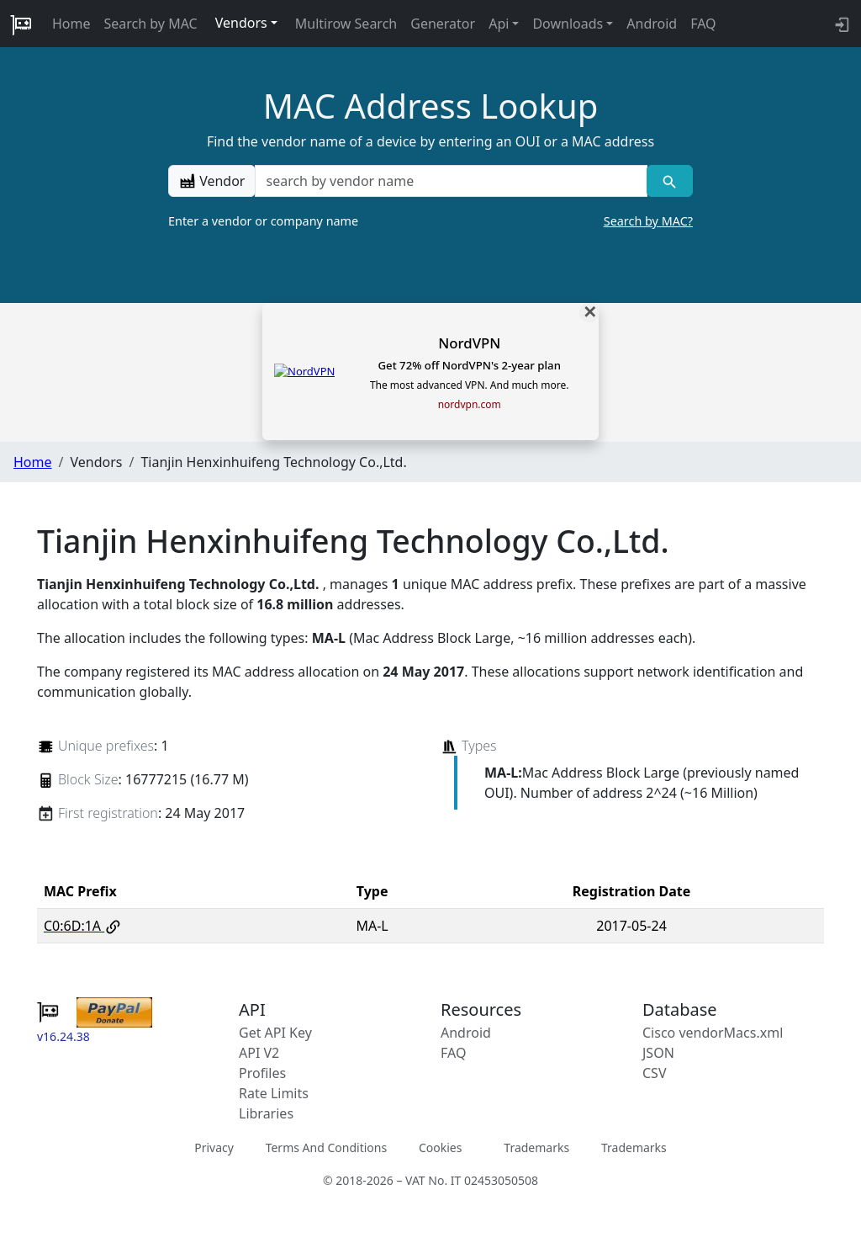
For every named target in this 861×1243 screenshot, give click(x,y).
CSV (654, 1073)
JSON (658, 1053)
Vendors (241, 22)
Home (71, 23)
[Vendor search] (670, 181)
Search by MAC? (648, 221)
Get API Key (275, 1032)
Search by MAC (151, 23)
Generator (442, 23)
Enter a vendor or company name (430, 221)
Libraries (266, 1113)
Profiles (262, 1073)
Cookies (440, 1147)
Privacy (214, 1147)
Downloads (567, 23)
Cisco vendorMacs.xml (712, 1032)
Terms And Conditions (326, 1147)
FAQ (703, 23)
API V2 (259, 1053)
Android (651, 23)
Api (499, 23)
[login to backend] (840, 23)
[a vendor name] (451, 181)
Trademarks (536, 1147)
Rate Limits (274, 1093)
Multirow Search (346, 23)
